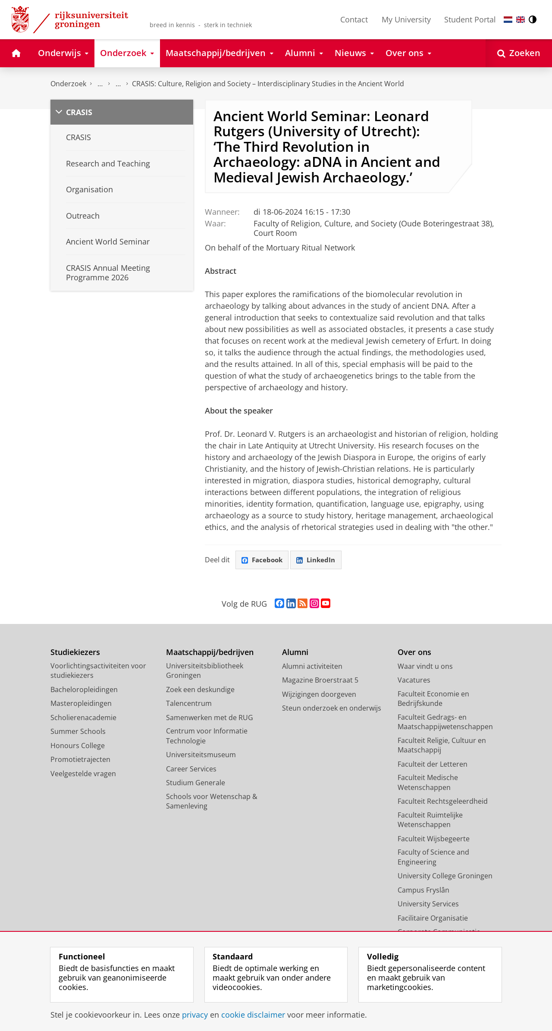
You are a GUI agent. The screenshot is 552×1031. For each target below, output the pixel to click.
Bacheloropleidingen (84, 690)
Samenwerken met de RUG (209, 718)
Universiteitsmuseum (201, 755)
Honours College (77, 746)
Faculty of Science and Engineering (433, 857)
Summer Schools (78, 731)
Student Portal (470, 19)
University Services (428, 904)
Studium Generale (195, 783)
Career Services (191, 769)
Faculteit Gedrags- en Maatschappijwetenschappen (445, 722)
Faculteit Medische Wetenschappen (428, 783)
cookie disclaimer (253, 1014)
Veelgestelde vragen (83, 774)
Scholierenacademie (83, 718)
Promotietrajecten (80, 760)
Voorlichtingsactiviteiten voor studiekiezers (98, 671)
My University (406, 19)
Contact (354, 19)
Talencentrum (189, 703)
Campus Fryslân (423, 890)
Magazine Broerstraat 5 (320, 680)
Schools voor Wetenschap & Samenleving (211, 802)
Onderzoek (68, 83)
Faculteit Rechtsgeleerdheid (443, 801)
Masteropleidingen (81, 703)
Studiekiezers (75, 653)
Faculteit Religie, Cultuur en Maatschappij (442, 745)
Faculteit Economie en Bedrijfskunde (433, 699)
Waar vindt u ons (425, 666)
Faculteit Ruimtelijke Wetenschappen (430, 820)
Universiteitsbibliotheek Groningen (204, 671)
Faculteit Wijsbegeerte (434, 839)
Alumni (295, 653)
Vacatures (414, 680)
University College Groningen (445, 876)
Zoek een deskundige (200, 690)
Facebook (263, 560)
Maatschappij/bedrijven (210, 653)
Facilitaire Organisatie (433, 918)
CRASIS (79, 112)
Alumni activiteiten (312, 666)
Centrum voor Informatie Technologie (207, 736)
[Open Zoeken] (519, 53)
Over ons (414, 653)
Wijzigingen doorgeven (319, 694)
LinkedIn (319, 560)
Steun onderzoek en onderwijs (331, 708)
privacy (195, 1014)
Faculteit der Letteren (432, 764)
